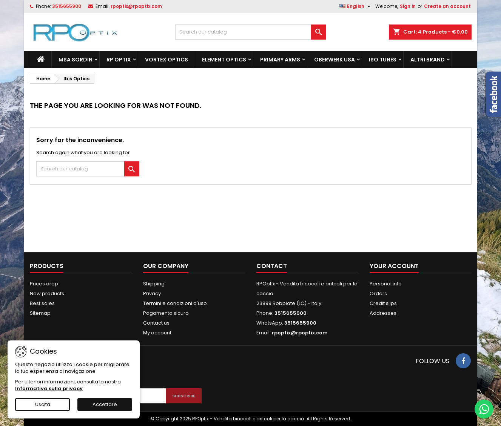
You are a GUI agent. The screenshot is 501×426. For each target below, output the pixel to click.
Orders (378, 293)
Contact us (156, 322)
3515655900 (66, 6)
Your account (394, 266)
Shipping (154, 283)
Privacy (152, 293)
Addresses (383, 313)
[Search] (250, 32)
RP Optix (118, 59)
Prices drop (44, 283)
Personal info (386, 283)
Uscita (42, 404)
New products (47, 293)
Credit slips (383, 303)
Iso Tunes (382, 59)
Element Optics (224, 59)
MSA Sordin (75, 59)
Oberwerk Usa (334, 59)
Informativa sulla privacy (49, 388)
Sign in (408, 6)
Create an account (447, 6)
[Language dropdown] (355, 6)
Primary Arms (280, 59)
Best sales (42, 303)
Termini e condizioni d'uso (175, 303)
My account (157, 332)
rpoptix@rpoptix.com (136, 6)
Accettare (104, 404)
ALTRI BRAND (427, 59)
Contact (271, 266)
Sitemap (40, 313)
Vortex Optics (166, 59)
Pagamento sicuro (166, 313)
